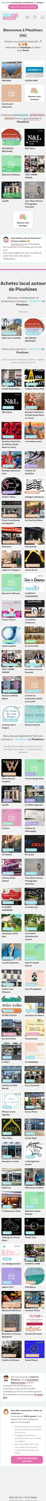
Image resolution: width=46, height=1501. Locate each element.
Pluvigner (8, 746)
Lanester (12, 359)
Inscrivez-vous (17, 244)
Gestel (21, 362)
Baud (15, 749)
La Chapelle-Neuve (34, 749)
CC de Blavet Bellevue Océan (24, 1381)
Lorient (4, 359)
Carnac (14, 362)
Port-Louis (23, 311)
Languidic (40, 359)
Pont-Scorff (30, 362)
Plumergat (8, 749)
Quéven (31, 359)
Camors (38, 746)
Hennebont (22, 359)
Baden (22, 749)
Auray (15, 746)
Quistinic (30, 746)
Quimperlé (23, 752)
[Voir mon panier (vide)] (35, 17)
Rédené (22, 746)
